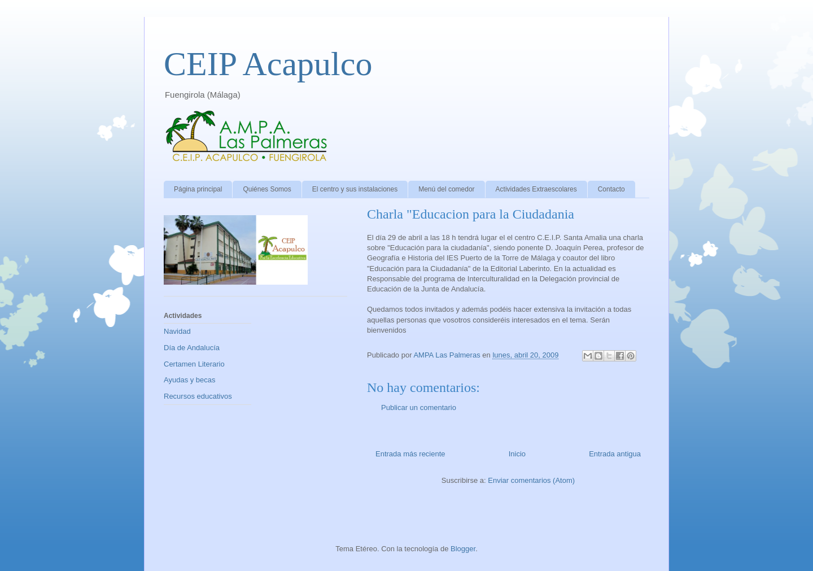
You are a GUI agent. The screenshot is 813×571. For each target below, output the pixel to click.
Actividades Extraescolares (536, 189)
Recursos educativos (198, 396)
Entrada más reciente (410, 454)
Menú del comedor (446, 189)
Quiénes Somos (267, 189)
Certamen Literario (194, 364)
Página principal (198, 189)
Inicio (517, 454)
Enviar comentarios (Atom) (531, 480)
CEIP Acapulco (268, 63)
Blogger (463, 548)
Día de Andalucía (192, 347)
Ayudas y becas (190, 380)
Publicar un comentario (418, 407)
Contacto (611, 189)
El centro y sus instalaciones (354, 189)
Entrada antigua (615, 454)
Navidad (177, 331)
